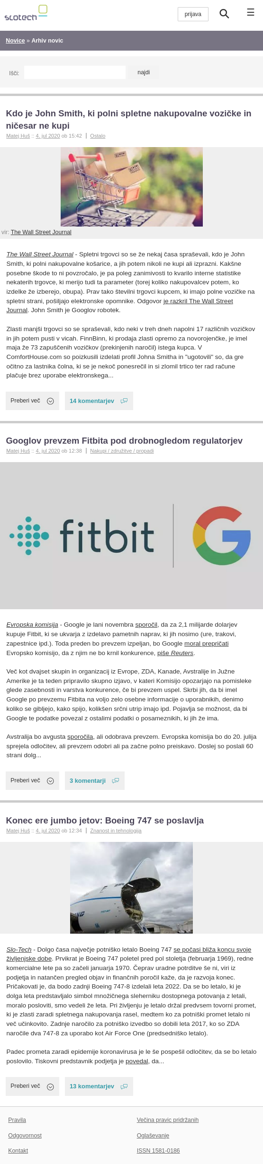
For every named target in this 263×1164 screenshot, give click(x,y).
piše (175, 652)
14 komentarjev (92, 400)
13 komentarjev (92, 1086)
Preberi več (25, 400)
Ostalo (97, 136)
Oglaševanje (153, 1135)
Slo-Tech (19, 949)
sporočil (146, 624)
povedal (137, 1061)
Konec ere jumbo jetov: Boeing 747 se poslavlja (105, 820)
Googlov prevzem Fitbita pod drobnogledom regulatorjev (124, 441)
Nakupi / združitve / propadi (122, 451)
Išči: (14, 73)
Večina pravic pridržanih (168, 1120)
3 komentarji (88, 780)
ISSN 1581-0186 (158, 1150)
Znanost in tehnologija (115, 830)
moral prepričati (206, 643)
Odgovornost (25, 1135)
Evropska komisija (32, 624)
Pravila (17, 1120)
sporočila (80, 736)
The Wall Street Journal (41, 232)
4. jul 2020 (48, 136)
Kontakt (18, 1150)
